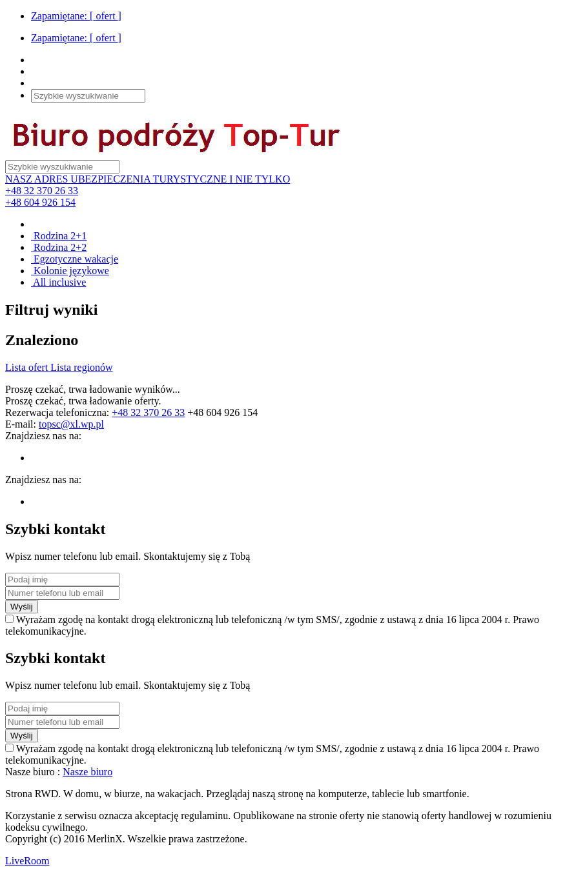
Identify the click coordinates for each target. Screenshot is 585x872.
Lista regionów (81, 367)
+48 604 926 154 (40, 202)
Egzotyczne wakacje (74, 258)
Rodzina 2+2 (59, 247)
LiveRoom (27, 860)
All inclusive (58, 282)
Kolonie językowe (70, 270)
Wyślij (21, 606)
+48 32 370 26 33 (41, 190)
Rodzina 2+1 (59, 235)
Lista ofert (27, 367)
